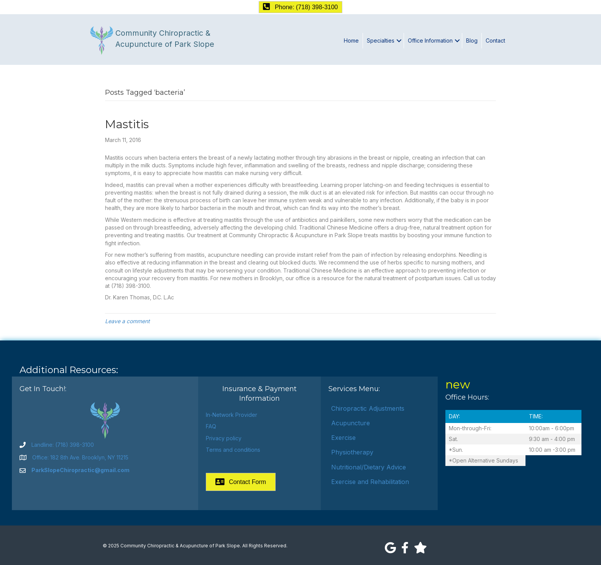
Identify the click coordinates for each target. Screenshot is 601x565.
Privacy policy (223, 438)
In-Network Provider (231, 414)
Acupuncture (350, 423)
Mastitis (127, 124)
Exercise (343, 437)
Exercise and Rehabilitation (370, 482)
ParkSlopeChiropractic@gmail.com (80, 470)
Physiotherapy (352, 452)
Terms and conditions (233, 449)
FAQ (211, 426)
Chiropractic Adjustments (367, 408)
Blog (472, 40)
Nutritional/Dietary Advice (368, 467)
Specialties (380, 40)
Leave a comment (127, 321)
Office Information (430, 40)
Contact (495, 40)
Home (351, 40)
